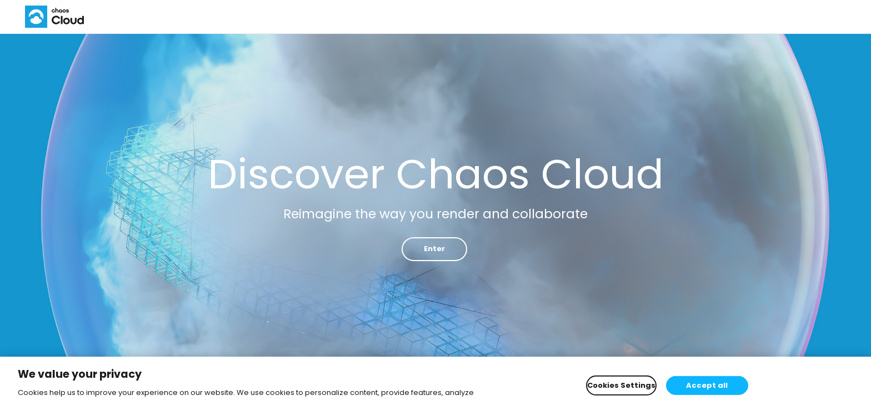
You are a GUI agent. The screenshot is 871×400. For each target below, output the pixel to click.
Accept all (707, 388)
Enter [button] (434, 248)
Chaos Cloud (56, 17)
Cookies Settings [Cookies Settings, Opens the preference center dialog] (621, 388)
